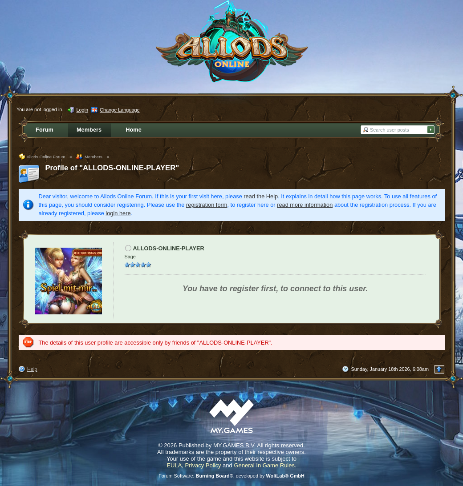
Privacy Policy (203, 465)
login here (118, 213)
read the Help (261, 196)
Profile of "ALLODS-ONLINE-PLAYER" (112, 168)
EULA (174, 465)
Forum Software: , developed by (231, 475)
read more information (305, 204)
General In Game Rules (264, 465)
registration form (206, 204)
